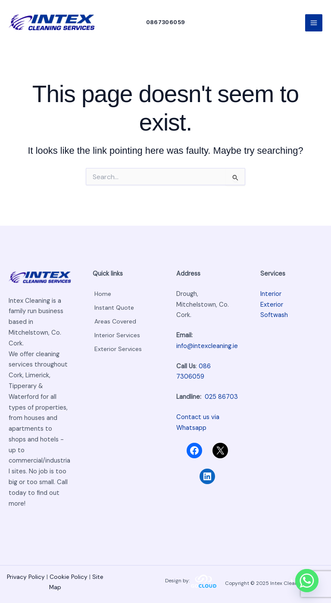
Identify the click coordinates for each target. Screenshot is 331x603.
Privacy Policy (27, 577)
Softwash (274, 315)
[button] (169, 25)
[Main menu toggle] (313, 25)
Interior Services (117, 333)
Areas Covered (115, 320)
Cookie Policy (68, 577)
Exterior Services (117, 345)
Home (101, 294)
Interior (270, 294)
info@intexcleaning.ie (207, 346)
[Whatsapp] (307, 580)
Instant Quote (113, 307)
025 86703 (221, 397)
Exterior (271, 305)
